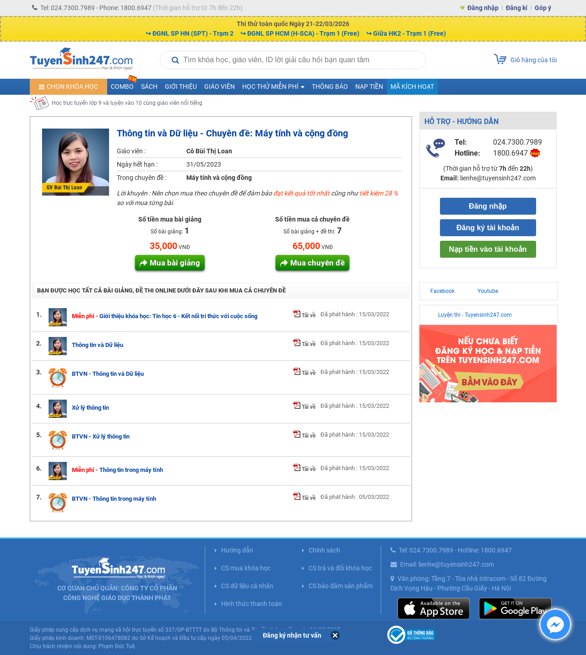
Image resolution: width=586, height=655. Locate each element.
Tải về (304, 315)
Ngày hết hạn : (137, 164)
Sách (149, 86)
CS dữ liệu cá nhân (247, 586)
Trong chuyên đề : (141, 177)
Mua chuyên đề (317, 262)
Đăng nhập (483, 7)
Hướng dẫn (237, 550)
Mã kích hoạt (412, 86)
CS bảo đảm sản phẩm (341, 586)
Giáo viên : (131, 151)
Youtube (487, 291)
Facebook (442, 291)
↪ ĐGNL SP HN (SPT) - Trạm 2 (189, 33)
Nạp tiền (369, 86)
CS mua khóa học (246, 568)
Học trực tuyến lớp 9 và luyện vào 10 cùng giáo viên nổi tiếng (127, 103)
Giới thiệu (181, 86)
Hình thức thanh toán (251, 603)
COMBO (124, 84)
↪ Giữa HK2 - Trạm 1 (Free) (406, 33)
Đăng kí (516, 7)
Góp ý (543, 7)
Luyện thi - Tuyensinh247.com (475, 315)
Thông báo (330, 86)
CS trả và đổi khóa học (340, 568)
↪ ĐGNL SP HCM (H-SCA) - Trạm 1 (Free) (299, 33)
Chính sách (324, 550)
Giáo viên (219, 86)
